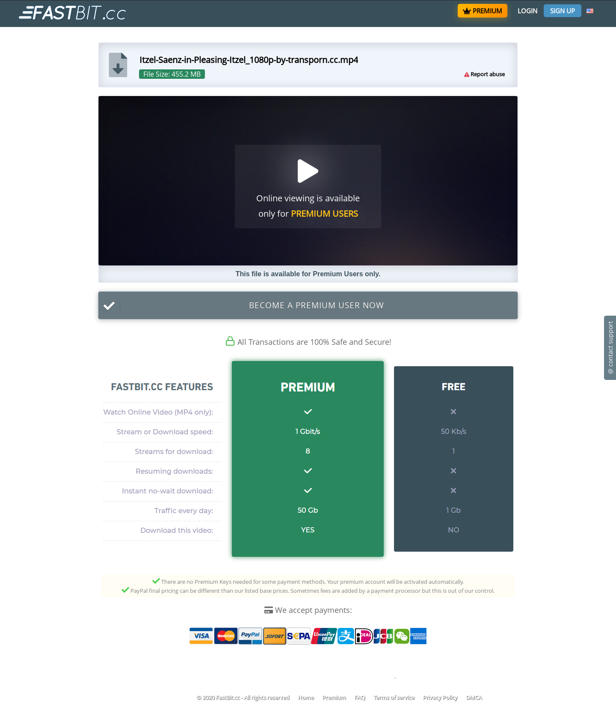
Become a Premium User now (241, 305)
